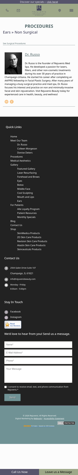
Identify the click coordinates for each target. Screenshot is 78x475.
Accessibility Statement (54, 418)
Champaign (16, 273)
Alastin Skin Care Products (31, 245)
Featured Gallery (26, 168)
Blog (12, 221)
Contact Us (16, 225)
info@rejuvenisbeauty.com (22, 279)
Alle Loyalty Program (28, 209)
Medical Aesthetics (20, 160)
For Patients (16, 205)
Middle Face (23, 188)
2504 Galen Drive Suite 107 (23, 267)
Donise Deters (25, 152)
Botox (20, 184)
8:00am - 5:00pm (18, 288)
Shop (13, 229)
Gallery (14, 164)
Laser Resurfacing (27, 172)
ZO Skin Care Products (29, 237)
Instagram (16, 317)
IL (25, 273)
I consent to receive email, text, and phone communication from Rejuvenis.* (38, 388)
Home (13, 136)
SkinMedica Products (28, 233)
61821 (30, 273)
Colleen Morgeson (27, 148)
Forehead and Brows (28, 176)
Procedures (16, 156)
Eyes (19, 180)
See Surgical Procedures (14, 43)
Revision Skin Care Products (32, 241)
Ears (19, 201)
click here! (52, 1)
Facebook (15, 311)
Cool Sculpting (25, 192)
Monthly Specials (26, 217)
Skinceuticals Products (29, 249)
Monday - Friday (17, 284)
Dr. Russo (22, 144)
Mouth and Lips (25, 197)
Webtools (38, 418)
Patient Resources (27, 213)
